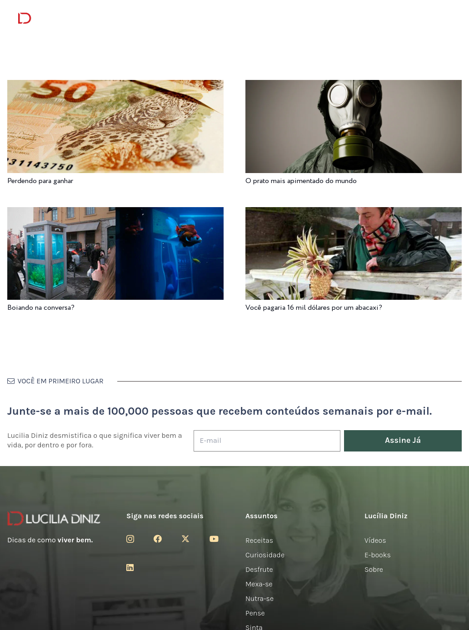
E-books (377, 555)
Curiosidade (264, 555)
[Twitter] (185, 539)
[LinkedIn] (130, 567)
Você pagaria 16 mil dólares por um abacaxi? (313, 308)
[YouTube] (214, 539)
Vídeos (375, 540)
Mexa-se (259, 584)
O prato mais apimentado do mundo (301, 181)
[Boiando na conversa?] (115, 213)
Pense (255, 613)
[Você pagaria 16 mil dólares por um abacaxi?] (353, 213)
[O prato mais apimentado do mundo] (353, 86)
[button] (446, 18)
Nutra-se (259, 598)
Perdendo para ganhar (40, 181)
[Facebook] (158, 539)
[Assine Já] (403, 440)
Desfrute (259, 569)
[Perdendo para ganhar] (115, 86)
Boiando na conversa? (41, 308)
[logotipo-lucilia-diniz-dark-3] (55, 18)
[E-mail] (267, 440)
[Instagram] (130, 539)
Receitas (259, 540)
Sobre (373, 569)
